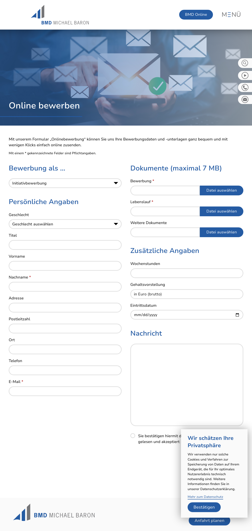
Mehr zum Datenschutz (205, 497)
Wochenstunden (145, 265)
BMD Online (196, 14)
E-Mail (16, 383)
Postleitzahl (19, 320)
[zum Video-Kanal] (245, 75)
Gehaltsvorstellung (147, 286)
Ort (12, 341)
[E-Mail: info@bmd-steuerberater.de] (245, 99)
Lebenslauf (141, 203)
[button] (245, 87)
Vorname (17, 257)
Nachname (20, 278)
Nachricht (146, 334)
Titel (13, 236)
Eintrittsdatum (143, 306)
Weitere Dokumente (148, 224)
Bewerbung (142, 182)
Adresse (16, 299)
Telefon (15, 362)
